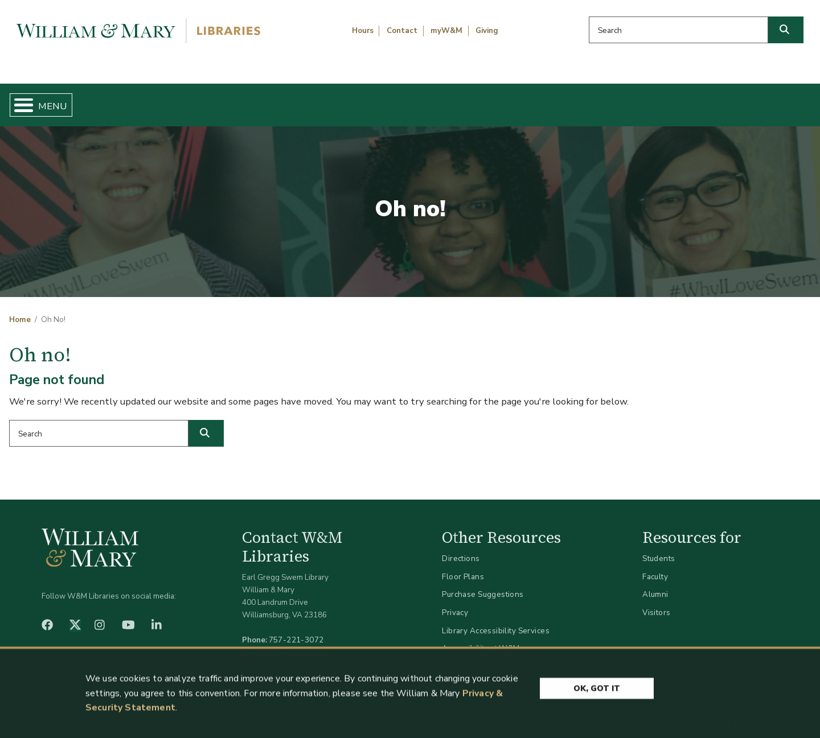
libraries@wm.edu (299, 643)
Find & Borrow (172, 100)
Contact (402, 31)
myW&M (446, 31)
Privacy (455, 602)
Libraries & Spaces (468, 100)
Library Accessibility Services (496, 621)
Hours (363, 31)
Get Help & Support (316, 100)
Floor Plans (463, 567)
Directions (460, 549)
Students (658, 549)
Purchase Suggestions (482, 585)
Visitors (656, 602)
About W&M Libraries (624, 100)
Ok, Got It (596, 691)
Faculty (655, 567)
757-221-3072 (296, 630)
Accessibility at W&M (480, 639)
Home (62, 100)
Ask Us (755, 100)
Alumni (655, 585)
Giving (486, 31)
